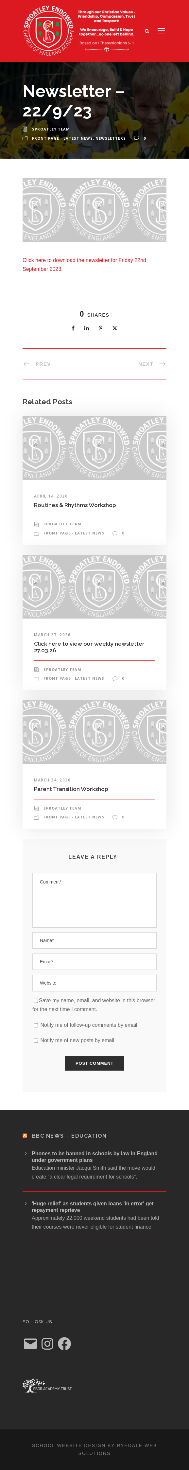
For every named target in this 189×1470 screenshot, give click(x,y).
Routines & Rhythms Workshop (75, 505)
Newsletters (110, 138)
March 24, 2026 (52, 780)
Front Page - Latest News (62, 138)
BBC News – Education (69, 1136)
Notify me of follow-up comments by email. (89, 1025)
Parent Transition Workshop (71, 789)
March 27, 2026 (52, 635)
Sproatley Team (51, 129)
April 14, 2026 (51, 496)
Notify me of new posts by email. (77, 1040)
